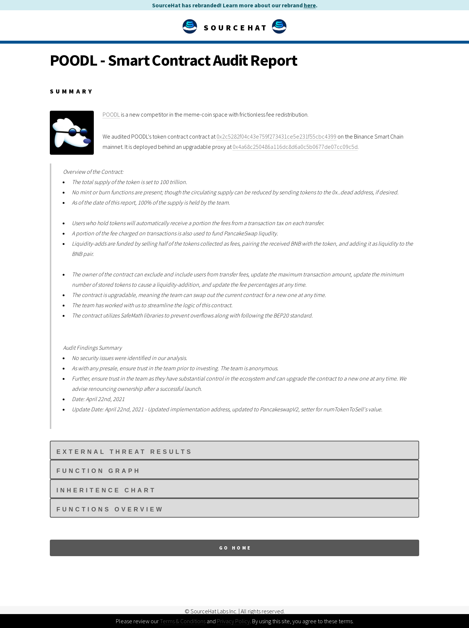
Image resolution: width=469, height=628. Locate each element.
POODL (111, 114)
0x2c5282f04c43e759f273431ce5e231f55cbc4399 (276, 136)
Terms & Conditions (183, 621)
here (310, 5)
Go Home (235, 548)
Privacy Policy (233, 621)
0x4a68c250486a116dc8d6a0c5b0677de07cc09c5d (295, 146)
